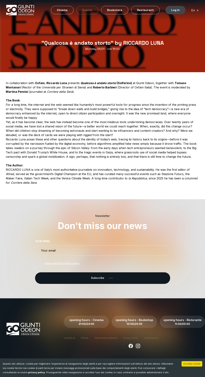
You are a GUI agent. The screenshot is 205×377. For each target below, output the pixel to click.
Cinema (62, 10)
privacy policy (36, 372)
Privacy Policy (130, 338)
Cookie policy (151, 338)
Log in (175, 10)
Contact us (69, 338)
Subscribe (102, 278)
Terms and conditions (105, 338)
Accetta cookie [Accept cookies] (191, 363)
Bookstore (114, 10)
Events (87, 10)
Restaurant (145, 10)
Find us (85, 338)
